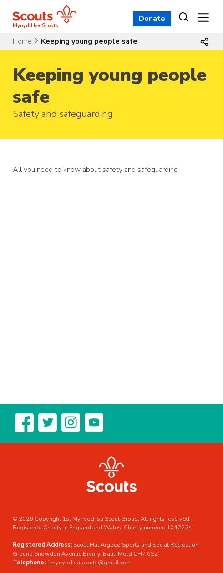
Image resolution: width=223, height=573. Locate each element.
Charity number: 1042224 (158, 527)
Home (22, 41)
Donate (152, 19)
